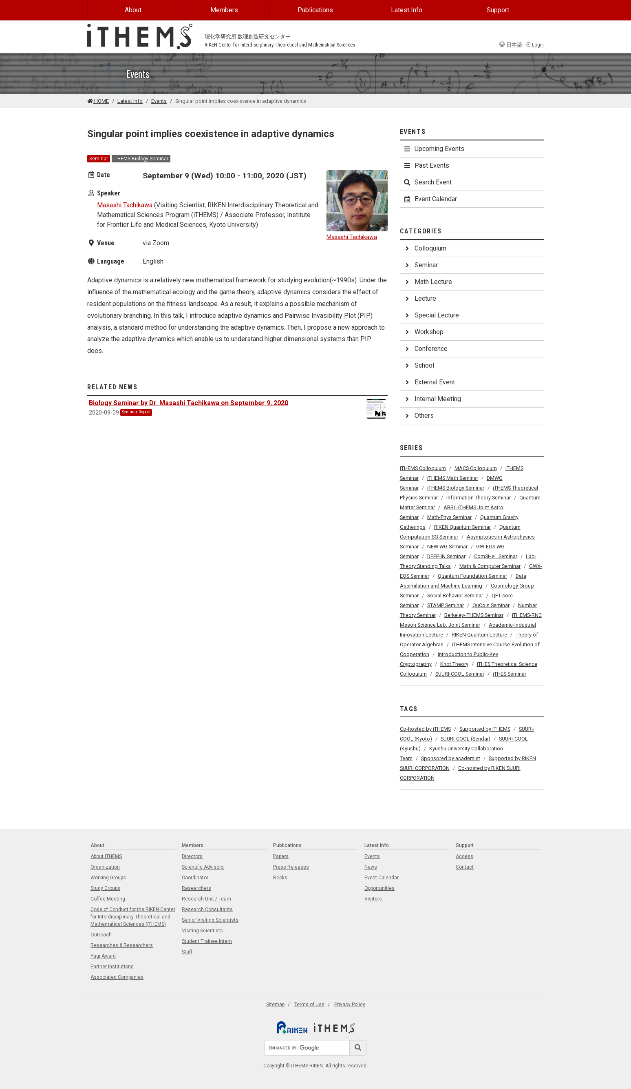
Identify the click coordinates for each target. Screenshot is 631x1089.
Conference (425, 349)
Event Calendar (430, 199)
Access (464, 856)
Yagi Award (103, 956)
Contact (465, 867)
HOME (98, 101)
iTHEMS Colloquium (423, 468)
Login (534, 45)
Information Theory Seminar (478, 498)
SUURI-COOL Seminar (459, 674)
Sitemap (275, 1004)
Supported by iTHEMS (484, 729)
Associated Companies (116, 977)
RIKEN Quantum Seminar (462, 527)
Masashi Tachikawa (124, 205)
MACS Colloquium (475, 468)
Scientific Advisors (203, 867)
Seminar (98, 159)
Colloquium (424, 248)
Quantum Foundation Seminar (472, 576)
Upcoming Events (433, 149)
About (133, 10)
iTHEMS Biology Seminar (140, 159)
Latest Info (406, 10)
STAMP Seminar (445, 605)
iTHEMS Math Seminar (452, 478)
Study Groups (105, 888)
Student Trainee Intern (207, 941)
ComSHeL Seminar (495, 556)
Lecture (419, 298)
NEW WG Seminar (447, 546)
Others (418, 415)
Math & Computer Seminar (490, 566)
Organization (105, 867)
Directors (192, 856)
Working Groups (108, 878)
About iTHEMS (106, 856)
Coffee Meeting (107, 899)
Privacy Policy (349, 1004)
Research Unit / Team (206, 899)
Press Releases (291, 867)
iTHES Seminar (509, 674)
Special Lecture (431, 315)
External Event (429, 382)
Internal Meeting (432, 399)
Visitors (373, 899)
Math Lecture (427, 282)
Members (224, 10)
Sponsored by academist (450, 758)
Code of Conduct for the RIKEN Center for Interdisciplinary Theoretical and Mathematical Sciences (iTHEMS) (132, 917)
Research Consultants (207, 909)
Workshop (423, 332)
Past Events (426, 165)
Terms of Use (309, 1004)
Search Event (427, 182)
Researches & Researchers (121, 945)
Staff (187, 952)
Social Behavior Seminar (455, 595)
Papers (281, 856)
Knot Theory (454, 664)
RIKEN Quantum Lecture (479, 635)
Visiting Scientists (202, 931)
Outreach (101, 935)
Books (280, 878)
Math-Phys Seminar (449, 517)
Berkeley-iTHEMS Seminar (473, 615)
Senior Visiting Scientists (210, 920)
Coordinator (195, 878)
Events (159, 101)
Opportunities (379, 888)
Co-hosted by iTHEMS (425, 729)
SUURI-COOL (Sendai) (465, 739)
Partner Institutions (112, 966)
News (370, 867)
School (418, 365)
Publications (315, 10)
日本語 (510, 45)
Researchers (196, 888)
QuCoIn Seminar (491, 605)
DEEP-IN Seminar (446, 556)
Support (498, 10)
